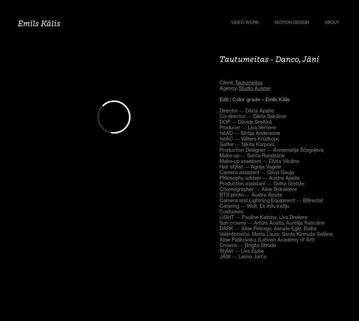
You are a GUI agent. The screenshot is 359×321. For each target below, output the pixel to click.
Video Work (245, 22)
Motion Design (292, 22)
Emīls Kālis (39, 23)
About (332, 22)
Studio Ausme (254, 88)
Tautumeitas (249, 83)
